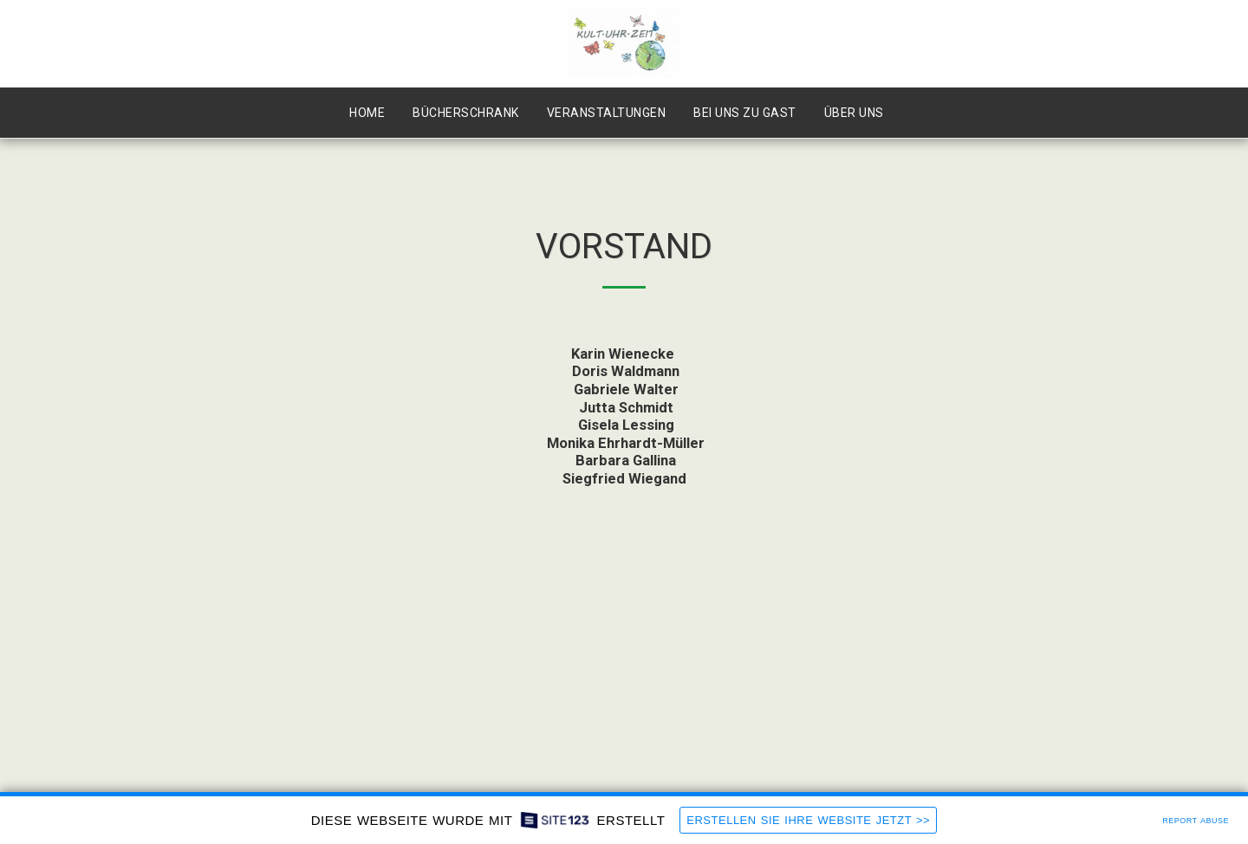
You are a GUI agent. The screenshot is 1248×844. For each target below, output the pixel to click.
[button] (862, 113)
